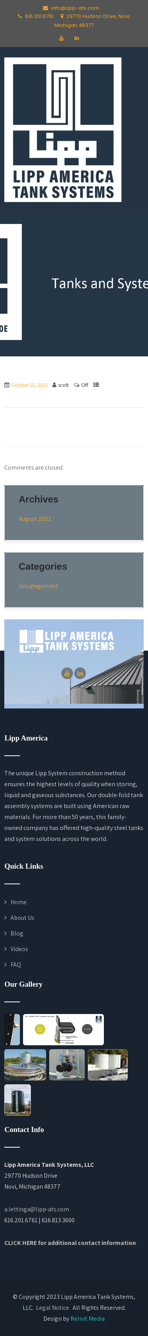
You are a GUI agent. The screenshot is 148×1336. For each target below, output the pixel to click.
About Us (22, 918)
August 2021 (35, 519)
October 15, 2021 (29, 385)
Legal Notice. (53, 1308)
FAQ (16, 964)
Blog (17, 933)
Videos (19, 949)
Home (19, 902)
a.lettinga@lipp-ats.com (36, 1209)
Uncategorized (38, 586)
